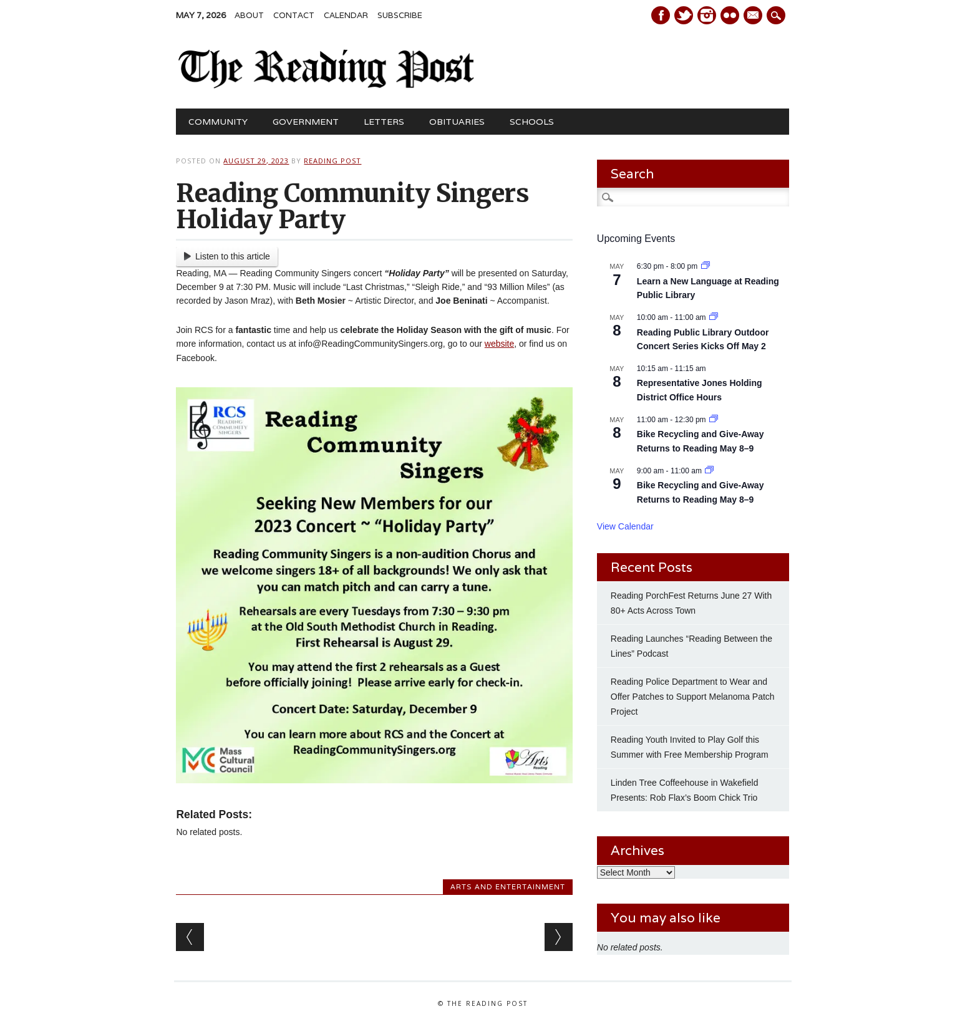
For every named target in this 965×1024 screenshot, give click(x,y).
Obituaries (457, 121)
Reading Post (332, 160)
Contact (293, 15)
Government (306, 121)
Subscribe (399, 15)
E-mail (754, 16)
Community (218, 121)
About (249, 15)
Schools (532, 121)
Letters (384, 121)
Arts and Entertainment (507, 886)
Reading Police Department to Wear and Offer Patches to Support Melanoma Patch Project (693, 697)
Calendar (346, 15)
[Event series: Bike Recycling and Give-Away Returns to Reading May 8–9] (713, 419)
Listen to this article (227, 256)
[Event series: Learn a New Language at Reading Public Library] (705, 266)
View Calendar (625, 526)
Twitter (683, 15)
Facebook (660, 15)
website (499, 344)
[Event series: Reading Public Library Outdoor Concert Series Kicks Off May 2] (713, 317)
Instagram (706, 15)
